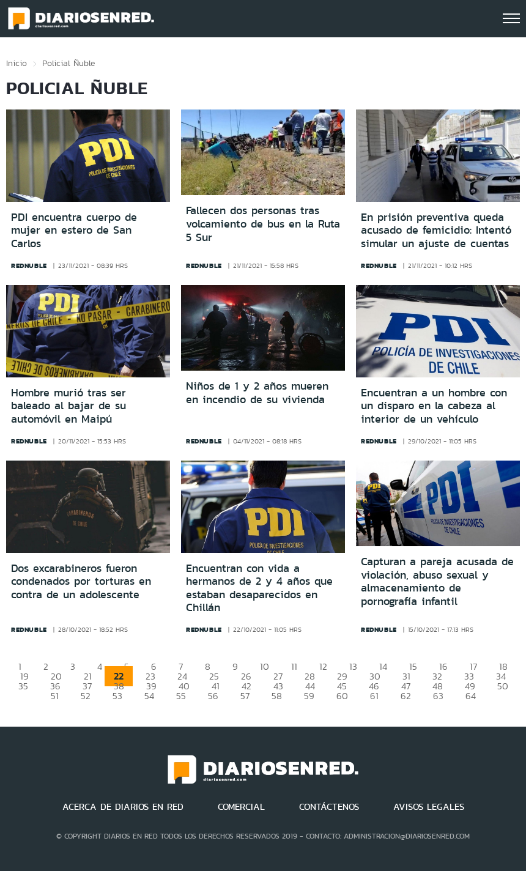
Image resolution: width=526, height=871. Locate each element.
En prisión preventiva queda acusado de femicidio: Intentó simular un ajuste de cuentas (436, 230)
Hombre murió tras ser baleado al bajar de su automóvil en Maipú (68, 406)
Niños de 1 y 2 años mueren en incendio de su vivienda (257, 392)
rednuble (29, 265)
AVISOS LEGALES (428, 807)
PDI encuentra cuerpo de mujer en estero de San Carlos (74, 230)
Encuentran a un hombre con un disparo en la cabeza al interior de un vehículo (434, 406)
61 (374, 695)
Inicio (16, 63)
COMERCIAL (241, 807)
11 (294, 666)
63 (438, 695)
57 (245, 695)
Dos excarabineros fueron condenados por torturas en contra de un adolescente (81, 581)
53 (117, 695)
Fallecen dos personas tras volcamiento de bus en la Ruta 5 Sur (263, 223)
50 (502, 686)
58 (277, 695)
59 (309, 695)
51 (55, 695)
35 (23, 686)
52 (86, 695)
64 (470, 695)
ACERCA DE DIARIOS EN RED (122, 807)
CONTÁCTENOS (329, 807)
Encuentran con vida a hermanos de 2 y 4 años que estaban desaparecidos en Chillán (259, 588)
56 (213, 695)
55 (181, 695)
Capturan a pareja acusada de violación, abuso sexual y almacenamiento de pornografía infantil (437, 581)
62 (406, 695)
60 (342, 695)
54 (149, 695)
